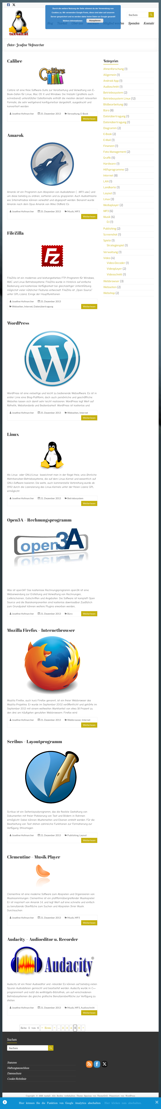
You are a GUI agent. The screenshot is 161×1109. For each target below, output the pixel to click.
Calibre (14, 61)
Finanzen (108, 146)
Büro (70, 613)
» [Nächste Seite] (83, 1028)
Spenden (133, 23)
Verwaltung (73, 113)
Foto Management (114, 152)
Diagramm (110, 128)
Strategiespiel (115, 245)
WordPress (18, 323)
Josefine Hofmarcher (23, 113)
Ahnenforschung (113, 69)
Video (106, 258)
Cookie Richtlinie (16, 1078)
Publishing (72, 835)
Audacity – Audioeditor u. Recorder (42, 939)
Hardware (109, 163)
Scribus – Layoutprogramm (34, 741)
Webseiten (17, 306)
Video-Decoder (116, 263)
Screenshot (110, 234)
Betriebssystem (75, 498)
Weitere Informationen (73, 21)
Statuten (12, 1062)
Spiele (107, 240)
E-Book (84, 113)
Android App (111, 81)
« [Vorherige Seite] (54, 1028)
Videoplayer (114, 268)
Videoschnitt (114, 274)
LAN (106, 181)
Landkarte (109, 187)
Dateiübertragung (114, 116)
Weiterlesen (89, 118)
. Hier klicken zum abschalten (122, 1103)
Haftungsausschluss (18, 1068)
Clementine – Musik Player (33, 857)
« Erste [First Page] (46, 1028)
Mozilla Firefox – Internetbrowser (41, 630)
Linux (13, 434)
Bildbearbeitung (113, 104)
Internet (28, 306)
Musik (70, 211)
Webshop (109, 293)
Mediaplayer (111, 205)
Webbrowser (74, 719)
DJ (108, 222)
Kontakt (148, 23)
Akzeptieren (94, 20)
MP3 (77, 211)
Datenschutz (14, 1073)
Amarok (15, 135)
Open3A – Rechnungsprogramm (39, 520)
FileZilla (15, 233)
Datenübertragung (43, 306)
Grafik (107, 158)
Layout (83, 835)
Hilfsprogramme (113, 169)
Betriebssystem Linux (116, 98)
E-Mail (107, 140)
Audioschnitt (88, 1007)
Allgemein (109, 75)
